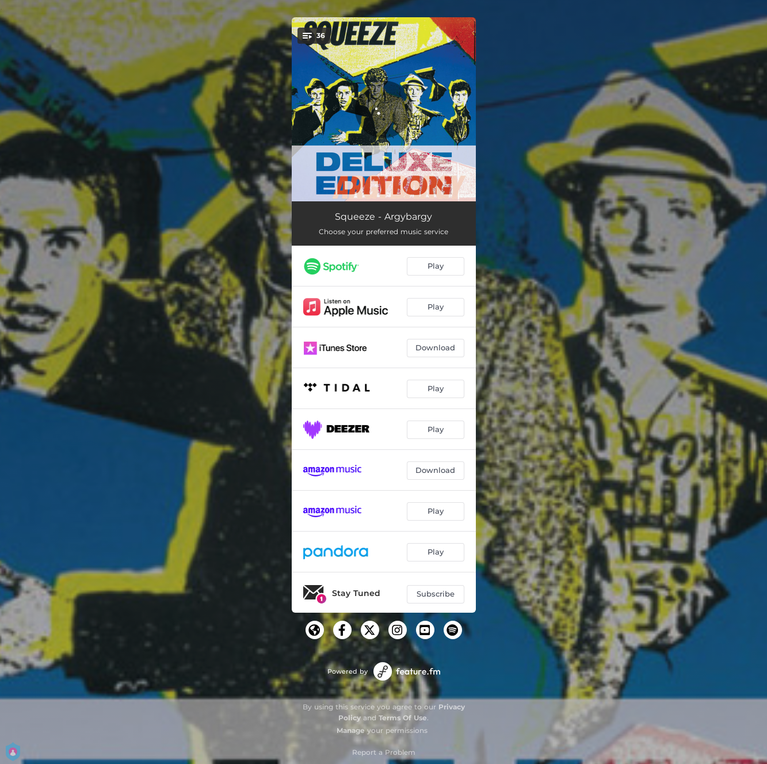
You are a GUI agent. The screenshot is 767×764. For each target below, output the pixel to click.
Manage (351, 730)
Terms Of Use (403, 717)
